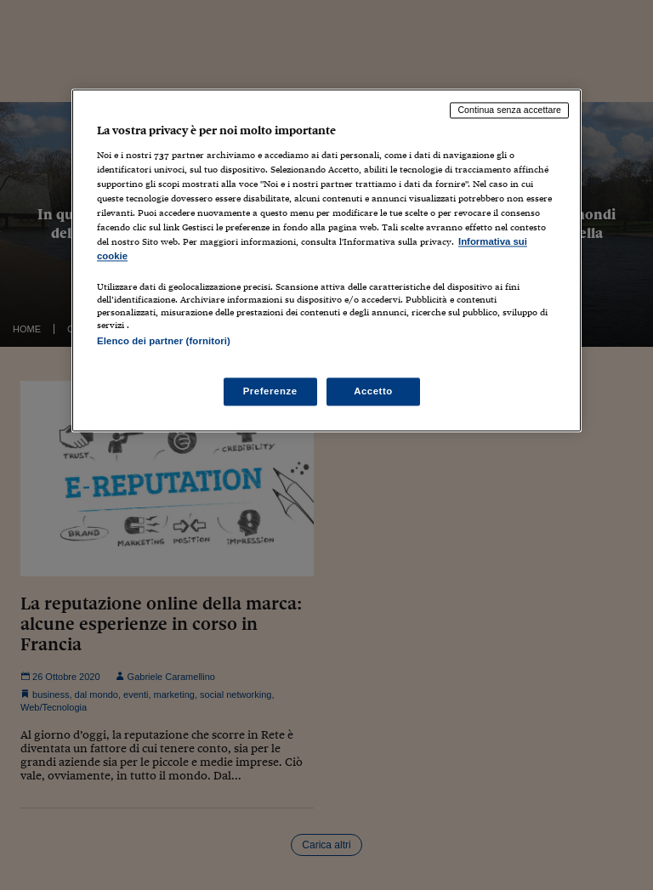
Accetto (373, 391)
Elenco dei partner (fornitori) (163, 342)
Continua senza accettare (509, 110)
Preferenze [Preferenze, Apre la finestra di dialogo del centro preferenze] (270, 391)
